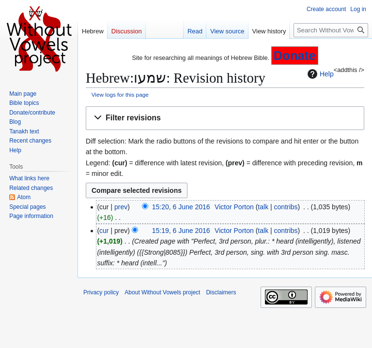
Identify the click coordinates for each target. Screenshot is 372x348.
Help (319, 74)
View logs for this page (120, 94)
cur (103, 230)
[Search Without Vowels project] (331, 30)
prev (120, 207)
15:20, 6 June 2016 (181, 207)
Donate (295, 55)
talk (263, 207)
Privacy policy (101, 292)
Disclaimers (221, 292)
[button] (225, 118)
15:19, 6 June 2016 (181, 230)
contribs (286, 207)
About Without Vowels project (162, 292)
